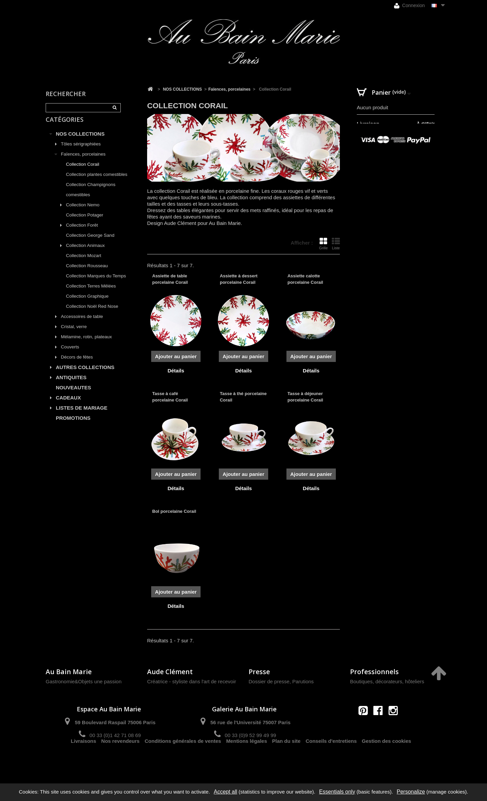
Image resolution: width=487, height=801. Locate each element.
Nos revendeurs (120, 759)
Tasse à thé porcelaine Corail (243, 396)
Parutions (303, 681)
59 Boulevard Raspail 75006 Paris (115, 722)
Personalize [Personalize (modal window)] (411, 792)
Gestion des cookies (386, 759)
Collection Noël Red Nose (92, 314)
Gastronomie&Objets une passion (83, 681)
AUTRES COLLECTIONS (85, 375)
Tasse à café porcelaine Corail (170, 396)
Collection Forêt (82, 232)
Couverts (70, 354)
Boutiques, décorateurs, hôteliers (387, 681)
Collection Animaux (85, 253)
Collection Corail (82, 172)
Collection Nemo (82, 212)
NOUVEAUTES (73, 395)
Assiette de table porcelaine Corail (170, 278)
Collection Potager (84, 222)
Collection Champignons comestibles (90, 197)
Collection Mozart (83, 263)
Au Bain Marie (69, 671)
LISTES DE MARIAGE (82, 415)
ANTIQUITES (71, 385)
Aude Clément (170, 671)
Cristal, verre (74, 334)
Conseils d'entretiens (331, 759)
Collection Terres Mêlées (91, 293)
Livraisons (83, 759)
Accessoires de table (82, 324)
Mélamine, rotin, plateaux (86, 344)
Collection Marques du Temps (96, 283)
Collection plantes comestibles (96, 182)
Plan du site (286, 759)
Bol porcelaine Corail (174, 511)
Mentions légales (246, 759)
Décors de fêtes (77, 364)
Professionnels (374, 671)
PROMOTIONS (73, 426)
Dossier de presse (269, 681)
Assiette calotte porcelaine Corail (305, 278)
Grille (323, 243)
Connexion (409, 5)
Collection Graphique (87, 303)
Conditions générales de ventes (183, 759)
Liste (336, 243)
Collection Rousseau (87, 273)
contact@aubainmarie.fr (380, 725)
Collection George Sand (90, 243)
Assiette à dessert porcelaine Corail (238, 278)
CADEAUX (68, 405)
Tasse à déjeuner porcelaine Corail (305, 396)
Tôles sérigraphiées (81, 151)
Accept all (225, 792)
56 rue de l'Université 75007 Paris (250, 722)
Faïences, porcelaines (83, 161)
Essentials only (337, 792)
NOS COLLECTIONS (80, 141)
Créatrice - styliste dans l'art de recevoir (191, 681)
